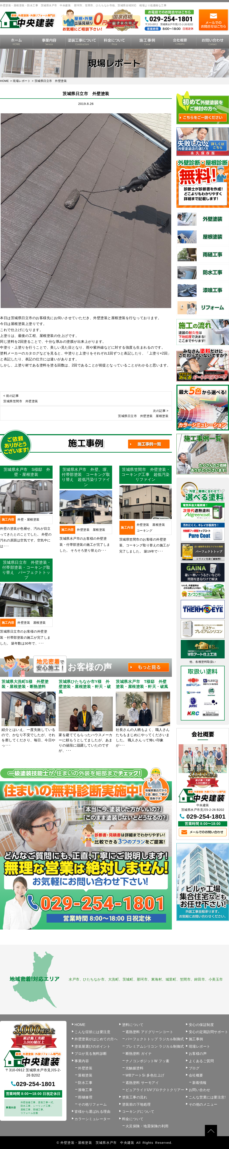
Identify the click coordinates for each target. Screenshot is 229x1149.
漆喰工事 (85, 1090)
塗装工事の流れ (81, 42)
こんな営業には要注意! (207, 1097)
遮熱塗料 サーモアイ (142, 1083)
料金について (114, 42)
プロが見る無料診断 (91, 1053)
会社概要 (180, 42)
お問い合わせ (199, 1090)
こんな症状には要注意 (92, 1032)
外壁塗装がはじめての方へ (96, 1039)
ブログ (194, 1068)
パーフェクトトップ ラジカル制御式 (155, 1039)
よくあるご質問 (201, 1061)
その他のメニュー (203, 1104)
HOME (16, 42)
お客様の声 (198, 1053)
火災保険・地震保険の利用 (147, 1126)
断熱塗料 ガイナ (139, 1053)
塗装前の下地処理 (136, 1104)
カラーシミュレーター (92, 1119)
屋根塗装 (85, 1075)
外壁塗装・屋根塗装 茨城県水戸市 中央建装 (97, 1142)
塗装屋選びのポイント (92, 1046)
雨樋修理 (85, 1097)
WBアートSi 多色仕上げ (145, 1075)
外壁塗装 (85, 1068)
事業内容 (49, 42)
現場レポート (199, 1046)
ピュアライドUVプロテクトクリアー (155, 1090)
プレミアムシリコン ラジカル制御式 (155, 1046)
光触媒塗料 (135, 1068)
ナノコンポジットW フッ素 (147, 1061)
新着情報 (199, 1083)
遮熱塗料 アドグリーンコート (149, 1032)
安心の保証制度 (201, 1025)
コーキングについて (138, 1111)
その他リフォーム (92, 1104)
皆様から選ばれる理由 (92, 1111)
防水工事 (85, 1083)
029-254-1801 (206, 816)
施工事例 (147, 42)
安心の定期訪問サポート (208, 1032)
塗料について (133, 1025)
